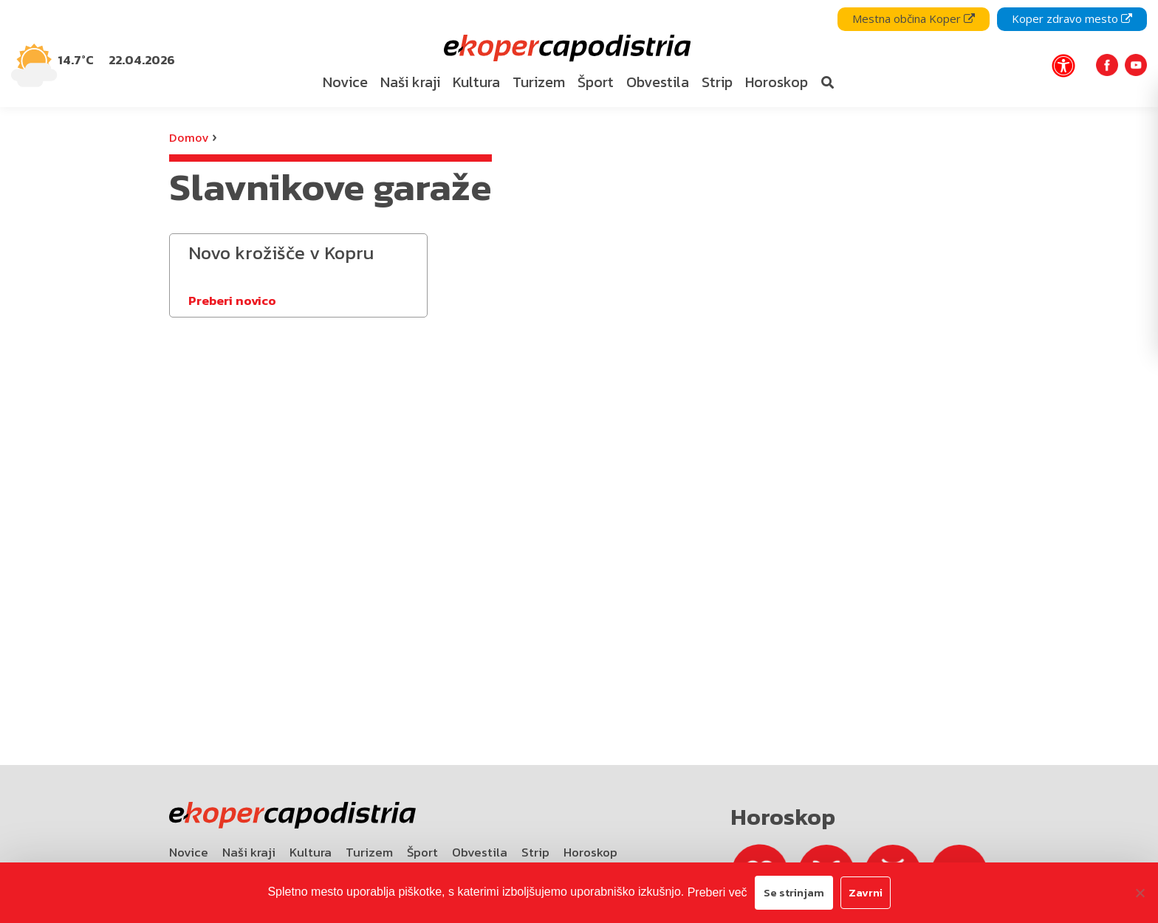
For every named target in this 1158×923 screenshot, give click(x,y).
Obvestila (479, 852)
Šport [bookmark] (596, 82)
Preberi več (717, 892)
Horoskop (590, 852)
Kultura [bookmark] (476, 82)
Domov (188, 137)
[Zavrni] (1139, 892)
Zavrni (866, 892)
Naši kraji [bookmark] (410, 82)
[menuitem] (345, 83)
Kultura (311, 852)
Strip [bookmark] (717, 82)
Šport (422, 852)
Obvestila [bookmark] (657, 82)
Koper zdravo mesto (1072, 18)
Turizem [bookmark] (539, 82)
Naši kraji (248, 852)
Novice (188, 852)
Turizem (369, 852)
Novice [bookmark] (345, 82)
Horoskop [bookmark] (776, 82)
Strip (535, 852)
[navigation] (579, 53)
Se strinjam (794, 892)
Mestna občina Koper (913, 18)
